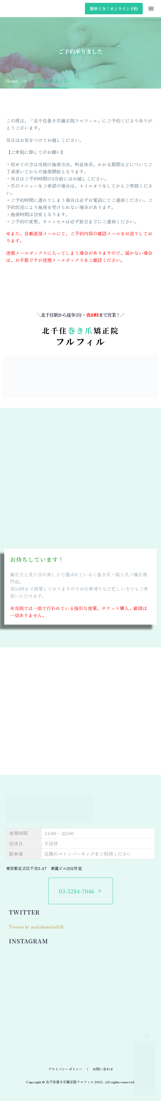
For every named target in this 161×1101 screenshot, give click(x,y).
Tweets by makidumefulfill (36, 926)
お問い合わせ (103, 1068)
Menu (151, 8)
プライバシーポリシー (65, 1068)
